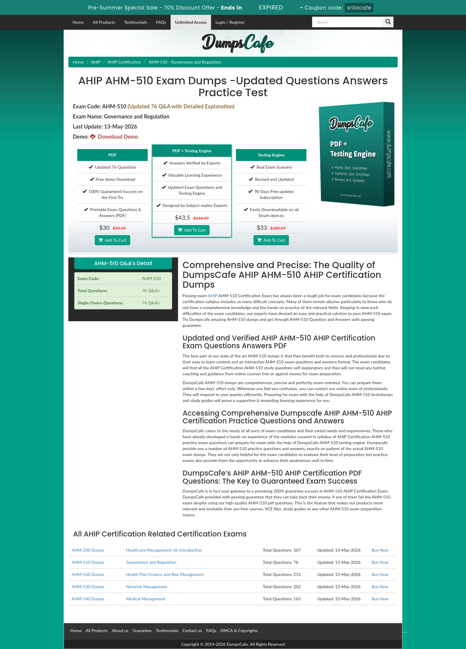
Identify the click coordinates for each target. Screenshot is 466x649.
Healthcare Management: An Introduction (164, 550)
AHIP (96, 61)
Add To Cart (112, 240)
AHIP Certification (124, 61)
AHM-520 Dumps (88, 574)
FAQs (161, 22)
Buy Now (380, 550)
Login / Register (230, 22)
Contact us (192, 630)
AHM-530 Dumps (88, 586)
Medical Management (146, 598)
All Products (104, 22)
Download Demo (114, 136)
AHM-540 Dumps (88, 598)
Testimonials (135, 22)
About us (120, 630)
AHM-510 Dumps (88, 562)
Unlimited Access (191, 22)
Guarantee (142, 630)
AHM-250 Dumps (88, 550)
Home (78, 22)
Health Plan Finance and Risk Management (165, 574)
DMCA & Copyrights (239, 630)
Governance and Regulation (151, 562)
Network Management (146, 586)
